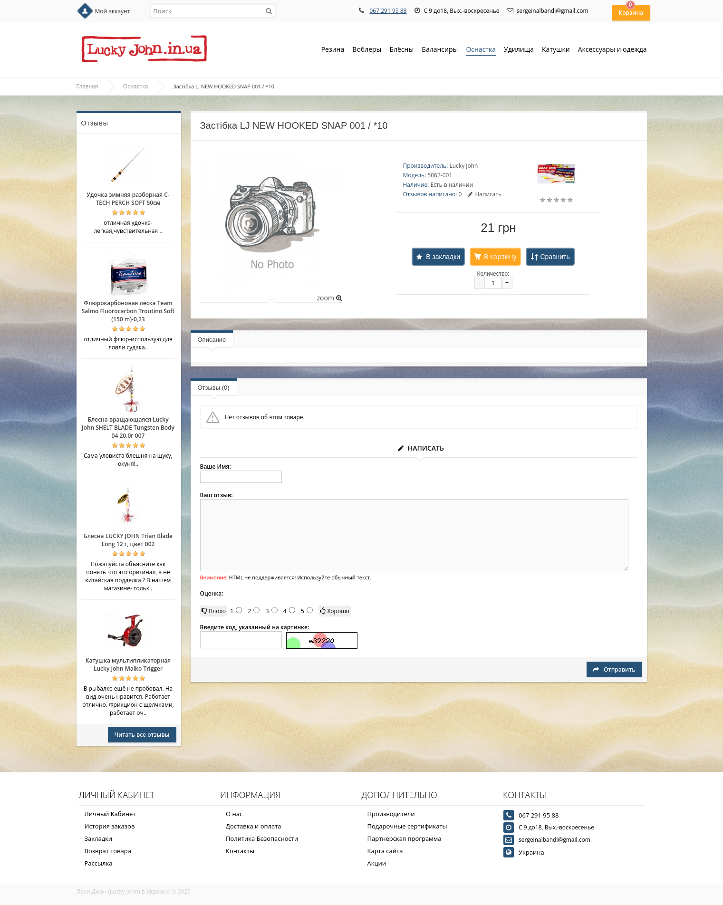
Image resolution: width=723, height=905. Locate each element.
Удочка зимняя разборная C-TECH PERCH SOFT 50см (128, 199)
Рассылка (99, 863)
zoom (329, 297)
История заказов (110, 826)
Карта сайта (385, 851)
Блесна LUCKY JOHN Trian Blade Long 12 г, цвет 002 (128, 540)
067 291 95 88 (387, 11)
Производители (391, 813)
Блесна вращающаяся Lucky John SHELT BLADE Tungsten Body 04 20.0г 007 (128, 427)
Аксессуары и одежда (612, 49)
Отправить (614, 669)
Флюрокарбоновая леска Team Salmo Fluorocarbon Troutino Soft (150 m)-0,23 (128, 311)
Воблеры (366, 50)
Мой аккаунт (112, 11)
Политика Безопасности (262, 838)
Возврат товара (108, 851)
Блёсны (401, 50)
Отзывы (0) (214, 387)
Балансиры (440, 50)
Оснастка (481, 50)
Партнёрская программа (404, 838)
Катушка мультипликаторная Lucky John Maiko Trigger (128, 664)
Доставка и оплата (253, 826)
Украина (531, 852)
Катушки (556, 50)
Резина (333, 50)
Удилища (519, 50)
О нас (234, 813)
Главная (87, 86)
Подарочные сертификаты (407, 826)
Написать (484, 194)
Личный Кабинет (110, 813)
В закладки (443, 256)
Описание (212, 339)
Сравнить (554, 256)
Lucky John (463, 166)
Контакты (240, 851)
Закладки (99, 838)
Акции (376, 863)
